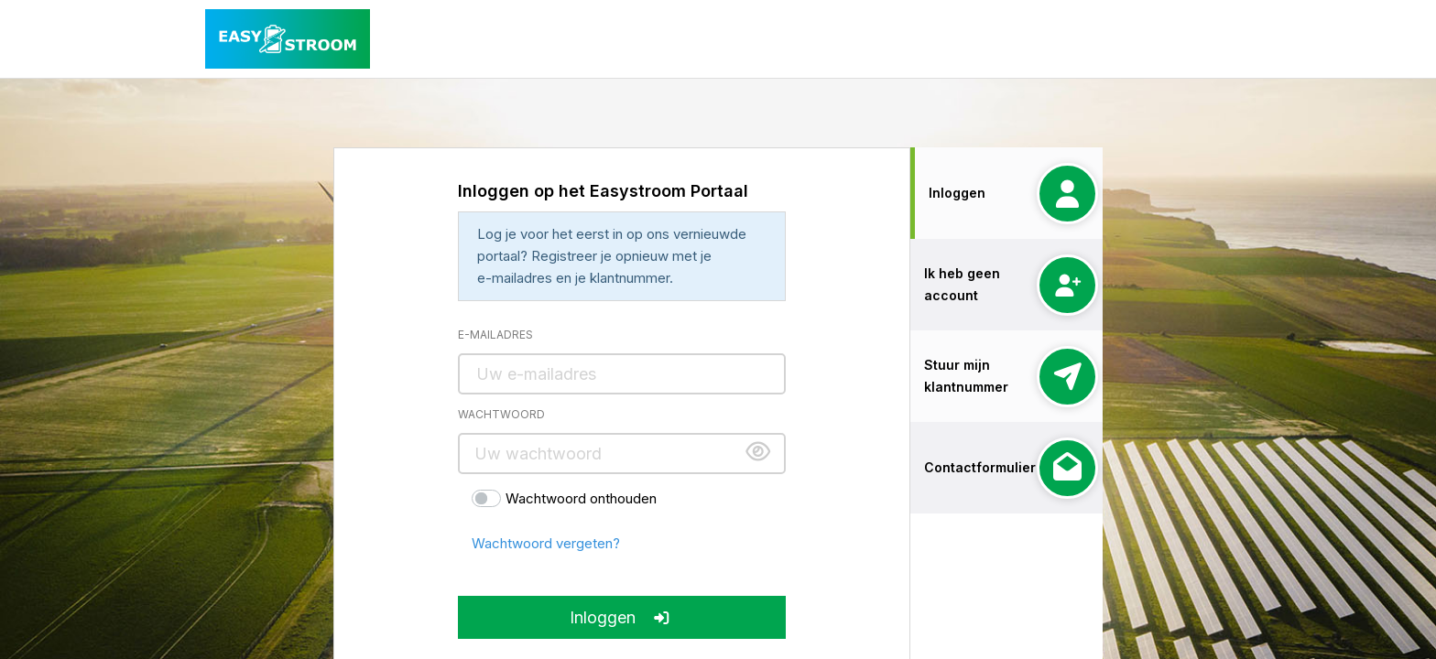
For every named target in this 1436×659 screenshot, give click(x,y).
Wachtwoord (501, 414)
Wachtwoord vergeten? (546, 543)
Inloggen (621, 617)
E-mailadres (495, 334)
